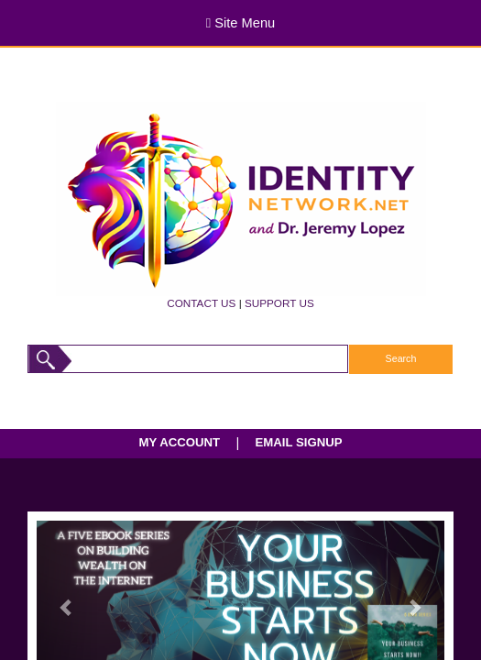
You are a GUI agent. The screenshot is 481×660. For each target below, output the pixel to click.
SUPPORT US (279, 303)
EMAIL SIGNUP (298, 442)
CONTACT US (201, 303)
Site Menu (240, 23)
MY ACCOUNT (180, 442)
